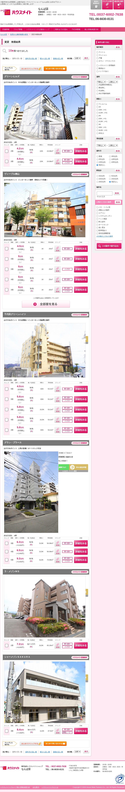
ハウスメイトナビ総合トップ (37, 29)
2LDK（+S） (103, 121)
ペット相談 (103, 219)
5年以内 (102, 159)
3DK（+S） (103, 127)
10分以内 (102, 179)
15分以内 (114, 179)
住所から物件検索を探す (19, 34)
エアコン (102, 213)
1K (100, 107)
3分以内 (102, 176)
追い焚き (102, 227)
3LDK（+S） (103, 130)
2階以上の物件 (104, 210)
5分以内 (114, 176)
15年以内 (102, 162)
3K (100, 124)
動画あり (102, 68)
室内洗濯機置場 (104, 233)
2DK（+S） (103, 118)
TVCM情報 (76, 29)
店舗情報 (5, 29)
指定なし (102, 165)
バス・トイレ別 (104, 207)
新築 (100, 156)
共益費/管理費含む (105, 85)
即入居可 (102, 222)
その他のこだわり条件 (104, 236)
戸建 (100, 58)
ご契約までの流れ (60, 29)
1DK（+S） (103, 110)
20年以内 (114, 162)
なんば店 (3, 34)
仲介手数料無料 (104, 93)
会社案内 (36, 787)
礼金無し (102, 91)
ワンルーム (103, 104)
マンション (103, 55)
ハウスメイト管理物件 (107, 65)
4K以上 (101, 133)
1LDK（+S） (103, 113)
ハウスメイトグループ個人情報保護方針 (15, 787)
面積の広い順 (58, 58)
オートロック (104, 225)
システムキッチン (105, 216)
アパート (102, 52)
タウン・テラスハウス (107, 61)
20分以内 (102, 182)
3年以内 (114, 156)
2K (100, 116)
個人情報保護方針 (91, 29)
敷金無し (102, 88)
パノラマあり (104, 71)
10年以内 (114, 159)
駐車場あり (103, 230)
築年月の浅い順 (31, 58)
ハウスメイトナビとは (50, 787)
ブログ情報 (17, 29)
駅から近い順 (45, 58)
